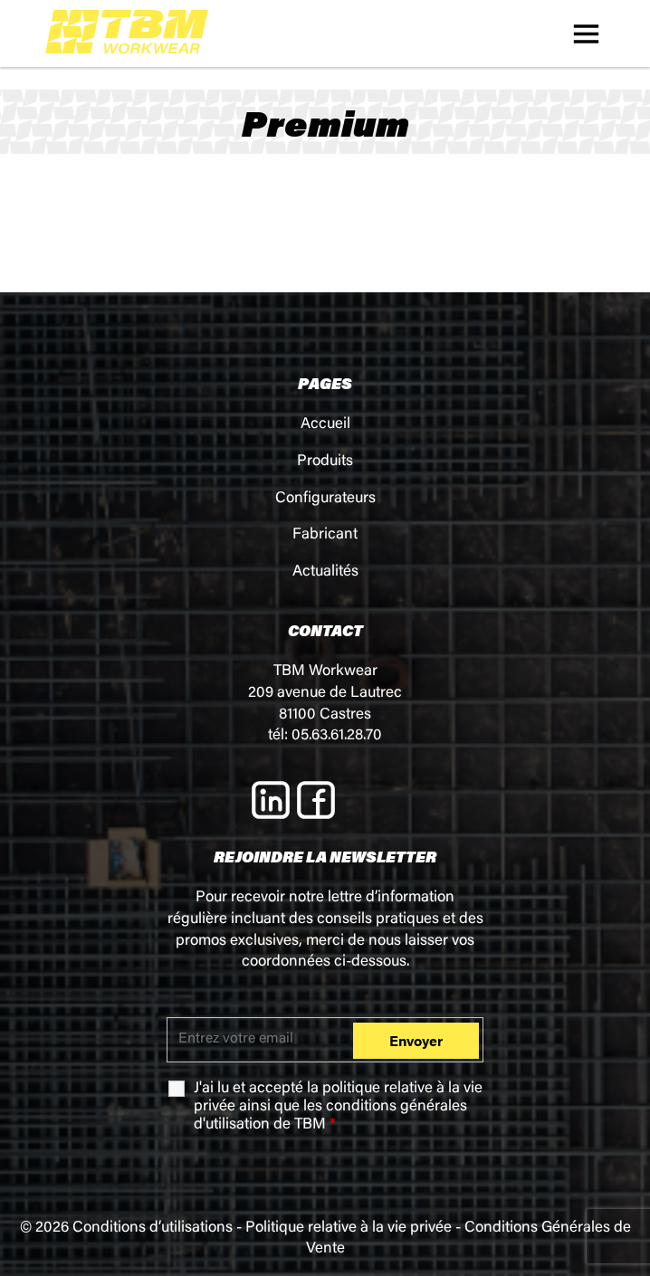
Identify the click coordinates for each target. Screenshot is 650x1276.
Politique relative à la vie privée (348, 1228)
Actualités (325, 572)
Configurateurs (325, 499)
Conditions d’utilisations (152, 1228)
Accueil (325, 425)
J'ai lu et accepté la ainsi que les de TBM (338, 1107)
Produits (325, 462)
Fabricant (325, 535)
